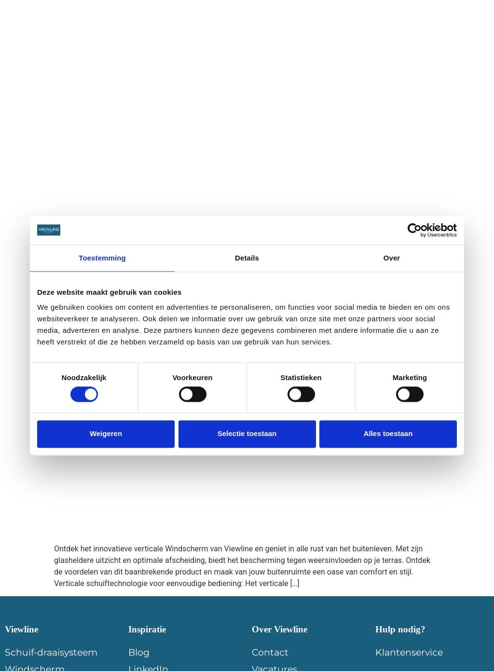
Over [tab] (392, 258)
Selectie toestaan (247, 434)
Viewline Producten (110, 32)
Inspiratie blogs (203, 32)
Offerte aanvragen (377, 32)
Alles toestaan (388, 434)
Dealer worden (286, 32)
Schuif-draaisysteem (51, 652)
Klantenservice (409, 652)
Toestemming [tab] (102, 258)
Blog (139, 652)
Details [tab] (247, 258)
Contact (449, 32)
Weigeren (106, 434)
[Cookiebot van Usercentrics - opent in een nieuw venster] (414, 230)
